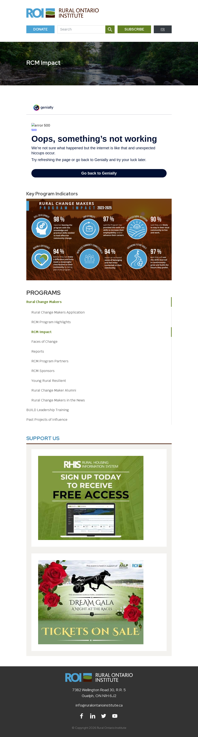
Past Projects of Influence (46, 419)
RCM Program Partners (49, 361)
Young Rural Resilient (48, 380)
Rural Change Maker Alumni (53, 390)
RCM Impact (41, 332)
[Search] (81, 29)
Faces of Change (44, 341)
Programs (43, 293)
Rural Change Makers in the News (58, 400)
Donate (40, 29)
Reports (37, 351)
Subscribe (134, 29)
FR (163, 29)
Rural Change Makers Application (58, 312)
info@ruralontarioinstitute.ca (99, 705)
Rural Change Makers (44, 302)
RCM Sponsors (43, 371)
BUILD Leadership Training (47, 410)
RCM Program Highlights (51, 322)
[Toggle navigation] (167, 13)
